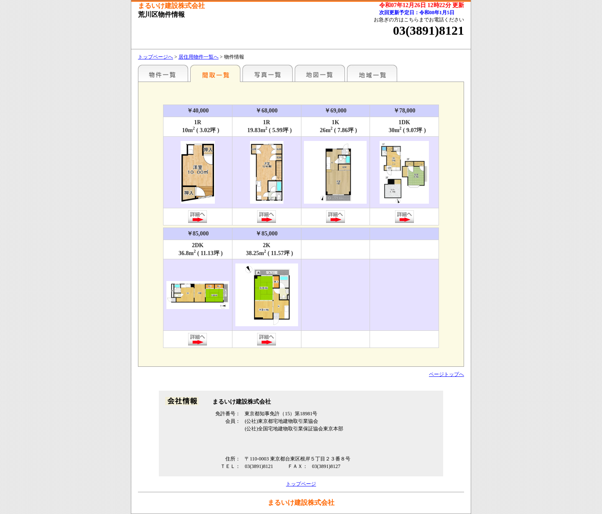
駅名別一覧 (163, 73)
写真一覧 (267, 73)
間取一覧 (215, 73)
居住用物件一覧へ (199, 57)
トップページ (301, 484)
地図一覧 (320, 73)
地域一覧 (372, 73)
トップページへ (155, 57)
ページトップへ (446, 374)
